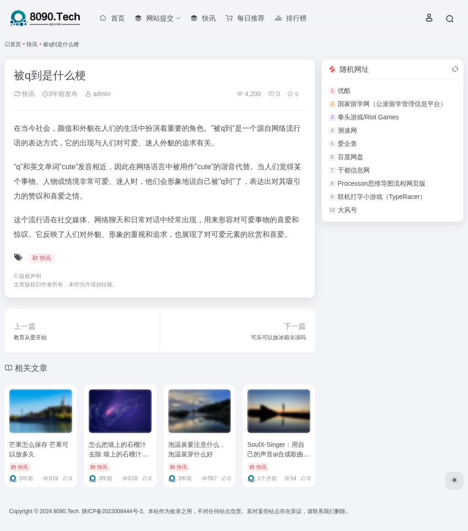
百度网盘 (350, 157)
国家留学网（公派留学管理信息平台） (392, 103)
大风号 (347, 210)
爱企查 (347, 143)
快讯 (32, 44)
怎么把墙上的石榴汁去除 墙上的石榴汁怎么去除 (118, 454)
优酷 (344, 90)
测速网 (347, 130)
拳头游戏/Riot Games (368, 117)
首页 (15, 44)
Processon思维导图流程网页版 (381, 183)
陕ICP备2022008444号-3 (112, 511)
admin (98, 93)
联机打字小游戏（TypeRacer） (382, 196)
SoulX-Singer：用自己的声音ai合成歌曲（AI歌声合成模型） (275, 454)
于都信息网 (354, 170)
